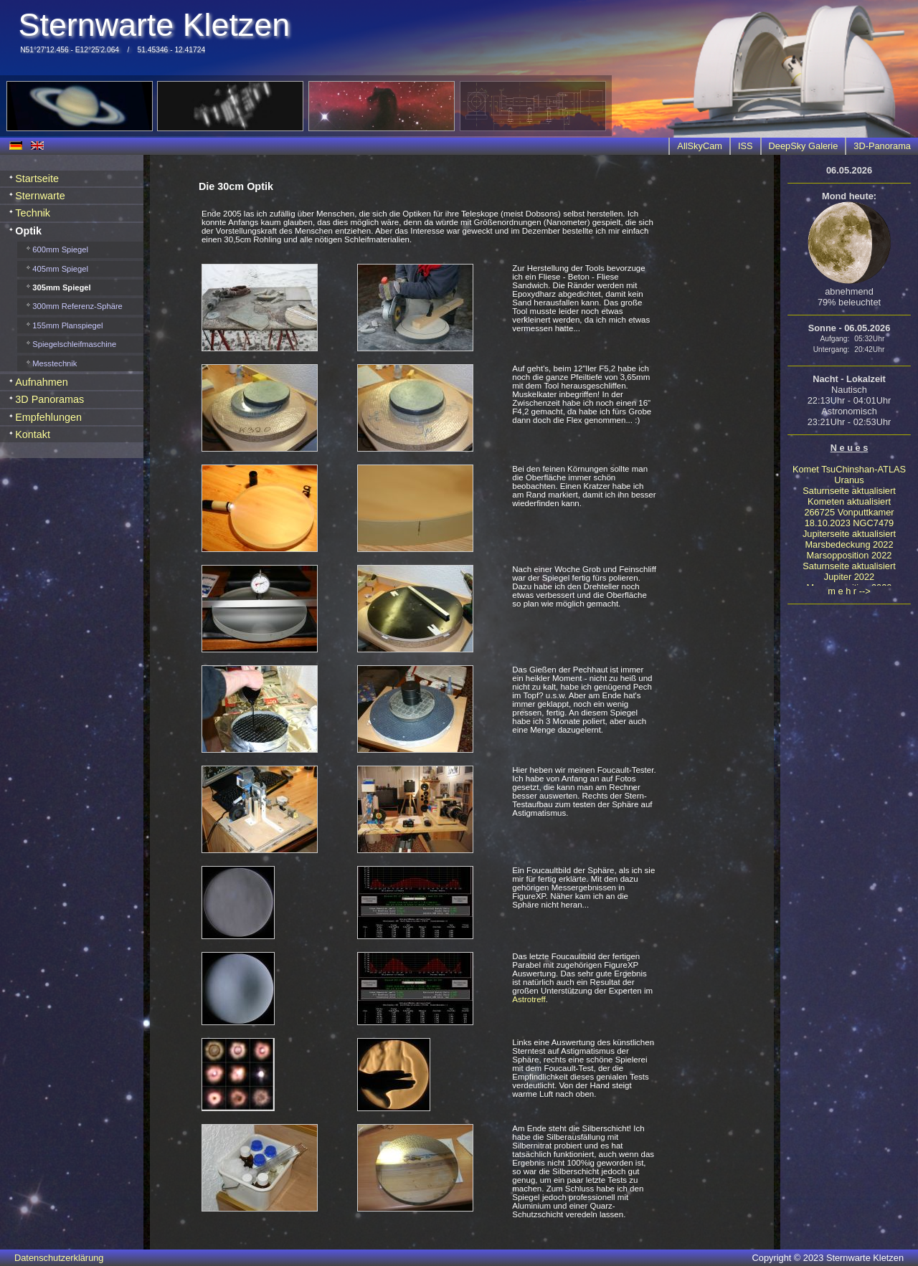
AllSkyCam (699, 146)
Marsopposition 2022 (849, 555)
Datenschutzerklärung (58, 1257)
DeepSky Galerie (803, 146)
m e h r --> (849, 591)
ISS (745, 146)
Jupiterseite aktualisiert (849, 533)
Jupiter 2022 (849, 576)
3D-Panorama (882, 146)
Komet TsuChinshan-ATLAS (849, 469)
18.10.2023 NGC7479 (849, 523)
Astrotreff (529, 999)
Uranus (848, 480)
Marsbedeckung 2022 (849, 544)
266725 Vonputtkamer (849, 512)
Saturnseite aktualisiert (849, 490)
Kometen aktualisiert (849, 501)
